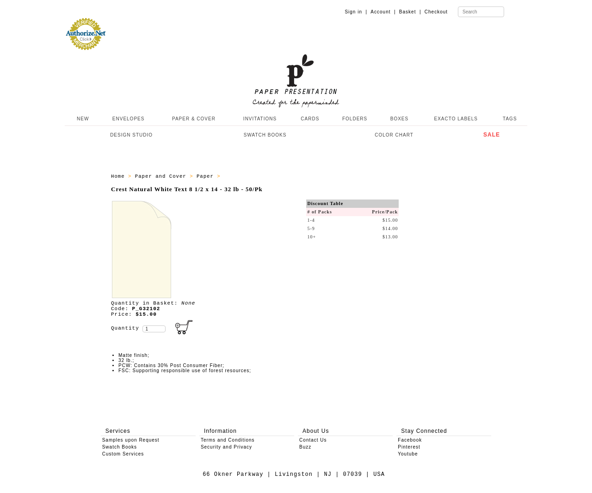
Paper (207, 176)
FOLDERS (354, 118)
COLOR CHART (394, 134)
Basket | (410, 11)
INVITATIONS (260, 118)
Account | (382, 11)
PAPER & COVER (194, 118)
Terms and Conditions (228, 440)
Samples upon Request (131, 440)
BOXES (399, 118)
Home (119, 176)
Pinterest (409, 446)
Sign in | (356, 11)
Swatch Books (119, 446)
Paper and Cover (162, 176)
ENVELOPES (128, 118)
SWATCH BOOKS (265, 134)
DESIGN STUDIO (131, 134)
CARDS (310, 118)
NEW (82, 118)
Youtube (408, 453)
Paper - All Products (258, 176)
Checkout (436, 11)
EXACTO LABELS (456, 118)
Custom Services (123, 453)
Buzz (305, 446)
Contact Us (313, 440)
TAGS (510, 118)
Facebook (410, 440)
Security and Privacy (226, 446)
